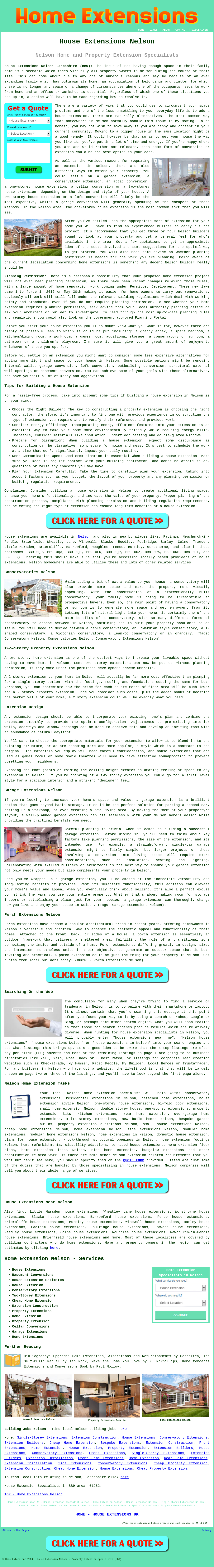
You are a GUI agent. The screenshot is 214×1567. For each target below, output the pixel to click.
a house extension (177, 506)
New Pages (22, 1530)
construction (16, 1155)
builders (201, 231)
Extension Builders (24, 1443)
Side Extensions (75, 1463)
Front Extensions (107, 1453)
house (55, 326)
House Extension (85, 1448)
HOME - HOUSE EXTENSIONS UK (106, 1514)
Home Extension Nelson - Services (54, 1259)
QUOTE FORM (133, 1160)
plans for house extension (31, 1140)
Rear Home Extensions (185, 1458)
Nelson (84, 537)
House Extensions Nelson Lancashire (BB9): (48, 66)
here (54, 1248)
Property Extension (127, 1448)
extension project (192, 276)
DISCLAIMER (200, 29)
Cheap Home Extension (72, 1443)
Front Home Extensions (101, 1458)
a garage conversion (77, 202)
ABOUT (167, 29)
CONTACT (181, 29)
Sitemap (7, 1530)
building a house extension (154, 395)
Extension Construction (94, 1437)
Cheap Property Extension (180, 1463)
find (20, 1212)
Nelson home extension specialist (103, 1093)
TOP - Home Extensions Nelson (33, 1494)
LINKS (153, 29)
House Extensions (138, 1437)
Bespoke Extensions (120, 1443)
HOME (141, 29)
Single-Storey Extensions (42, 1437)
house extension (71, 116)
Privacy (207, 1530)
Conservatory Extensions (183, 1437)
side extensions (143, 1129)
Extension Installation (49, 1458)
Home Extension (46, 1448)
